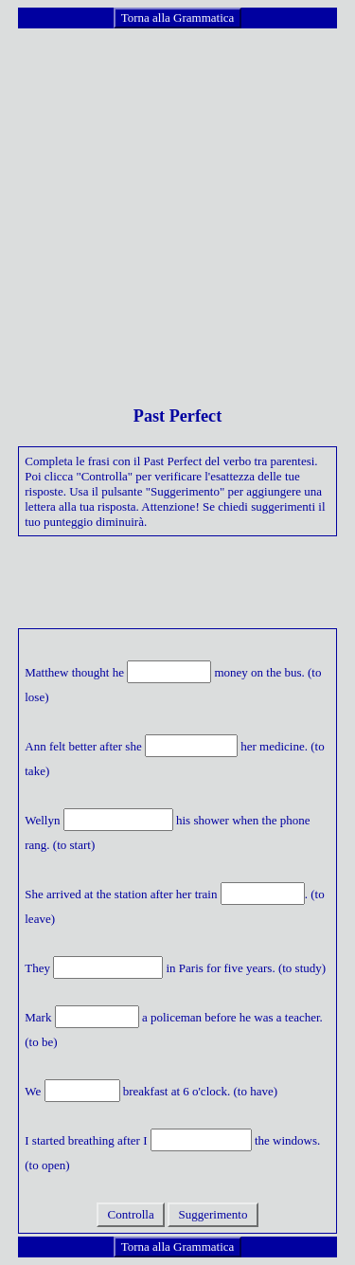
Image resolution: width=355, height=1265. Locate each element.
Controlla (130, 1214)
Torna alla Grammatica (178, 17)
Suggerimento (212, 1214)
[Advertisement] (177, 208)
